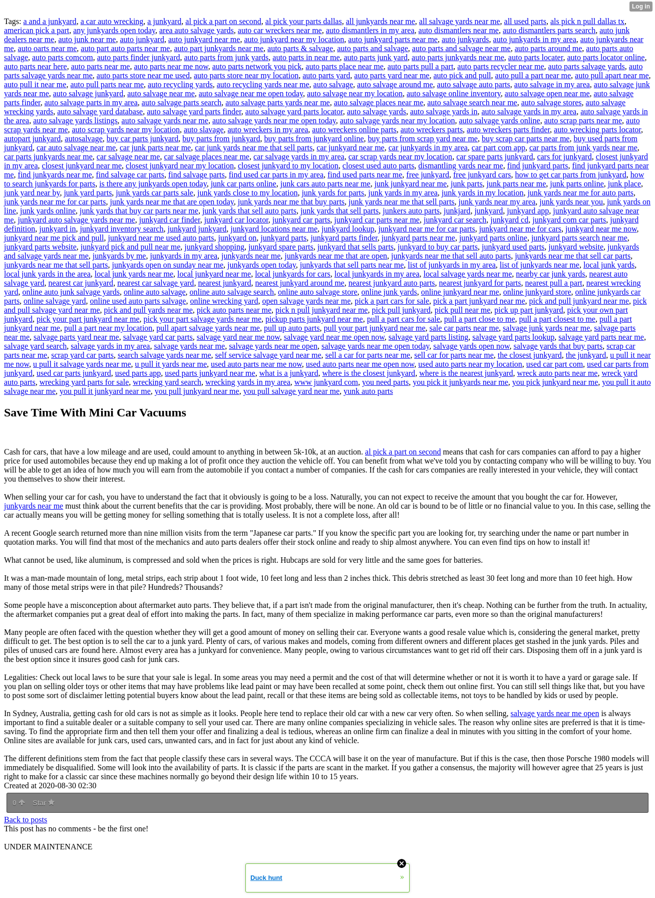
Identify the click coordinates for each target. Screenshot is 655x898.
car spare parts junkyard (494, 156)
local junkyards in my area (377, 274)
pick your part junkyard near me (88, 319)
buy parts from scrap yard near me (423, 138)
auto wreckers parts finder (508, 129)
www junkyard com (326, 382)
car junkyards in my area (428, 147)
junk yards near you (571, 201)
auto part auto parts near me (125, 48)
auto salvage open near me (547, 93)
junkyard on (237, 238)
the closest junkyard (530, 355)
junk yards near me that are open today (171, 201)
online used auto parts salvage (138, 301)
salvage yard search (35, 346)
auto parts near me (100, 66)
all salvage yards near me (459, 21)
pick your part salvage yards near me (202, 319)
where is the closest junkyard (368, 373)
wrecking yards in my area (247, 382)
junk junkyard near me (411, 183)
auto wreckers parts (432, 129)
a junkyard (164, 21)
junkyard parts (283, 238)
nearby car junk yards (550, 274)
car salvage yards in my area (299, 156)
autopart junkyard (32, 138)
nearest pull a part (553, 283)
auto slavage (204, 129)
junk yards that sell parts (339, 210)
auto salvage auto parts (473, 84)
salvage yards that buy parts (558, 346)
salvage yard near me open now (334, 337)
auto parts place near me (344, 66)
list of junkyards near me (539, 265)
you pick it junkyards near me (460, 382)
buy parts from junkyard (221, 138)
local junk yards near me (134, 274)
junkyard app (528, 210)
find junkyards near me (55, 174)
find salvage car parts (130, 174)
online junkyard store (537, 292)
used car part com (554, 364)
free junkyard (427, 174)
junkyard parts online (493, 238)
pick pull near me (463, 310)
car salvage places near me (206, 156)
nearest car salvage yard (155, 283)
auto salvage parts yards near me (277, 102)
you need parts (385, 382)
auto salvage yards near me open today (274, 120)
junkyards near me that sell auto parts (451, 256)
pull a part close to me (479, 319)
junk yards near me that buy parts (291, 201)
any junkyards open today (114, 30)
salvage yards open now (471, 346)
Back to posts (25, 819)
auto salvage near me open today (251, 93)
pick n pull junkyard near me (321, 310)
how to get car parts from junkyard (570, 174)
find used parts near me (365, 174)
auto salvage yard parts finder (194, 111)
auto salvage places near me (379, 102)
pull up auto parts (292, 328)
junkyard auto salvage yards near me (76, 219)
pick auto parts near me (234, 310)
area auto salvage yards (196, 30)
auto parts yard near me (391, 75)
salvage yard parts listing (429, 337)
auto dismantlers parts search (549, 30)
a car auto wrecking (112, 21)
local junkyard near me (214, 274)
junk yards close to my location (247, 192)
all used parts (525, 21)
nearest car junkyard (80, 283)
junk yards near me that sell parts (402, 201)
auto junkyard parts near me (393, 39)
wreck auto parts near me (557, 373)
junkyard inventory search (122, 228)
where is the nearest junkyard (466, 373)
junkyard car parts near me (377, 219)
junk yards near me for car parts (55, 201)
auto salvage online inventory (454, 93)
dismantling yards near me (460, 165)
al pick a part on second (223, 21)
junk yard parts (88, 192)
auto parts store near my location (246, 75)
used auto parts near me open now (360, 364)
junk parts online (577, 183)
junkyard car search (455, 219)
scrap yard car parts (82, 355)
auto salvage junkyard (88, 93)
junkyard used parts (513, 247)
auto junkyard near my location (294, 39)
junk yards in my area (403, 192)
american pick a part (36, 30)
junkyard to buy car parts (438, 247)
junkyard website (575, 247)
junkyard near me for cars (520, 228)
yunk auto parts (368, 391)
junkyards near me (250, 256)
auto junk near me (87, 39)
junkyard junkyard (197, 228)
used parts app (138, 373)
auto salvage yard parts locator (294, 111)
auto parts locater (535, 57)
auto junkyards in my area (534, 39)
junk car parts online (243, 183)
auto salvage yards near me (165, 120)
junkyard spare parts (280, 247)
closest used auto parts (379, 165)
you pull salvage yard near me (291, 391)
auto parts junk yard (376, 57)
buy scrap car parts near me (525, 138)
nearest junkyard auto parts (392, 283)
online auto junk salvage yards (71, 292)
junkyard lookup (347, 228)
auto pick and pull (462, 75)
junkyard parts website (40, 247)
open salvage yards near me (306, 301)
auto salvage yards (376, 111)
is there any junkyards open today (152, 183)
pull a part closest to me (557, 319)
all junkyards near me (380, 21)
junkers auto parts (411, 210)
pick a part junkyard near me (479, 301)
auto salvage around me (395, 84)
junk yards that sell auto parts (249, 210)
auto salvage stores (551, 102)
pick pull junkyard (401, 310)
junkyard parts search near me (579, 238)
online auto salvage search (232, 292)
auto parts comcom (62, 57)
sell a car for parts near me (367, 355)
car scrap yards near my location (400, 156)
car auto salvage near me (76, 147)
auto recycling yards (180, 84)
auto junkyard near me (204, 39)
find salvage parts (196, 174)
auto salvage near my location (355, 93)
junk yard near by (32, 192)
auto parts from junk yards (226, 57)
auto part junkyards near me (218, 48)
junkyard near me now (600, 228)
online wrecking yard (224, 301)
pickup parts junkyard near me (314, 319)
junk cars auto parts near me (325, 183)
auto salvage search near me (472, 102)
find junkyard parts (537, 165)
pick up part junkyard (528, 310)
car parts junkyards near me (48, 156)
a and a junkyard (49, 21)
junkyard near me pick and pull (54, 238)
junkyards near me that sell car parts (572, 256)
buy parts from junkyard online (314, 138)
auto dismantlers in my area (370, 30)
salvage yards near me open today (375, 346)
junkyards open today (261, 265)
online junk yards (389, 292)
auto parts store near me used (143, 75)
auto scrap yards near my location (126, 129)
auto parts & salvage (300, 48)
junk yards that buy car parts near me (139, 210)
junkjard (457, 210)
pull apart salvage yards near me (208, 328)
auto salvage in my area (552, 84)
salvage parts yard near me (76, 337)
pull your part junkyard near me (374, 328)
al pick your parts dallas (303, 21)
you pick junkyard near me (555, 382)
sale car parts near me (464, 328)
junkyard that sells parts (355, 247)
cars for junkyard (564, 156)
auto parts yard (326, 75)
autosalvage (84, 138)
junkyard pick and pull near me (131, 247)
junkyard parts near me (418, 238)
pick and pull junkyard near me (579, 301)
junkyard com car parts (569, 219)
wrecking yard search (167, 382)
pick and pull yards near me (148, 310)
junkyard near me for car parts (426, 228)
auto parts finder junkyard (138, 57)
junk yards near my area (497, 201)
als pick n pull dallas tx (587, 21)
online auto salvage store (318, 292)
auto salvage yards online (499, 120)
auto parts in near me (306, 57)
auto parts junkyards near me (458, 57)
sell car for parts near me (454, 355)
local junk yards (608, 265)
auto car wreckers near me (280, 30)
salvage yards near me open (273, 346)
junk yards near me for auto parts (580, 192)
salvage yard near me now (238, 337)
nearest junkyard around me (300, 283)
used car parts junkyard (74, 373)
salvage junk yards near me (546, 328)
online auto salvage (155, 292)
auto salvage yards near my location (397, 120)
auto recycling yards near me (263, 84)
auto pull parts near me (107, 84)
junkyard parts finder (344, 238)
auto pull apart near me (612, 75)
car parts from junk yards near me (583, 147)
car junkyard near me (350, 147)
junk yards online (48, 210)
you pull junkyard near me (197, 391)
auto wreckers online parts (354, 129)
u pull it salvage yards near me (82, 364)
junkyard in (57, 228)
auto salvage (333, 84)
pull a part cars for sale (403, 319)
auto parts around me (548, 48)
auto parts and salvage (372, 48)
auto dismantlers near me (459, 30)
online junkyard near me (460, 292)
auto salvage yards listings (75, 120)
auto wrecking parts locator (597, 129)
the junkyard (586, 355)
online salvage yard (55, 301)
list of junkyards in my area (452, 265)
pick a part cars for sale (392, 301)
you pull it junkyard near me (105, 391)
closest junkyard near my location (180, 165)
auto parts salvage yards (586, 66)
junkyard (488, 210)
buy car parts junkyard (143, 138)
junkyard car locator (236, 219)
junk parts (467, 183)
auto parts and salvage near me (461, 48)
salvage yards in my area (110, 346)
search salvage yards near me (164, 355)
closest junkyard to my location (288, 165)
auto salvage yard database (100, 111)
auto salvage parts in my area (91, 102)
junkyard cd (509, 219)
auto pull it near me (35, 84)
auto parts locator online (605, 57)
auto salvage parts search (181, 102)
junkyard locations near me (273, 228)
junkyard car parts (301, 219)
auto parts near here (35, 66)
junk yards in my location (483, 192)
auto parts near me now (171, 66)
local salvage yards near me (467, 274)
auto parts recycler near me (500, 66)
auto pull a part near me (533, 75)
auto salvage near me (161, 93)
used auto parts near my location (470, 364)
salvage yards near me (189, 346)
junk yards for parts (332, 192)
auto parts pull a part (421, 66)
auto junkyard (142, 39)
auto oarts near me (47, 48)
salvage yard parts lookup (513, 337)
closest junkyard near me (82, 165)
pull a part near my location (108, 328)
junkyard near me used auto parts (161, 238)
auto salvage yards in (444, 111)
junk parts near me (516, 183)
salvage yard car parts (158, 337)
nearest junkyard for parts (480, 283)
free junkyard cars (482, 174)
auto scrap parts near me (583, 120)
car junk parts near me (155, 147)
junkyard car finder (169, 219)
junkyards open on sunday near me (168, 265)
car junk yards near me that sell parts (253, 147)
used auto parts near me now (256, 364)
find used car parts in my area (276, 174)
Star (44, 803)
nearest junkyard (224, 283)
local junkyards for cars (293, 274)
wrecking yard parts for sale (84, 382)
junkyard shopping (214, 247)
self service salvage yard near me (268, 355)
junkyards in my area (183, 256)
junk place (624, 183)
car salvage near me (128, 156)
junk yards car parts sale (154, 192)
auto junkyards (465, 39)
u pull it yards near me (171, 364)
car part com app (498, 147)
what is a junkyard (288, 373)
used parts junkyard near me (210, 373)
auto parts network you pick (257, 66)
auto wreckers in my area (268, 129)
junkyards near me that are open (335, 256)
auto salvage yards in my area (529, 111)
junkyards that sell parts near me (352, 265)
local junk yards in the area (47, 274)
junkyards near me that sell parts (56, 265)
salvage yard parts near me (601, 337)
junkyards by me (119, 256)
